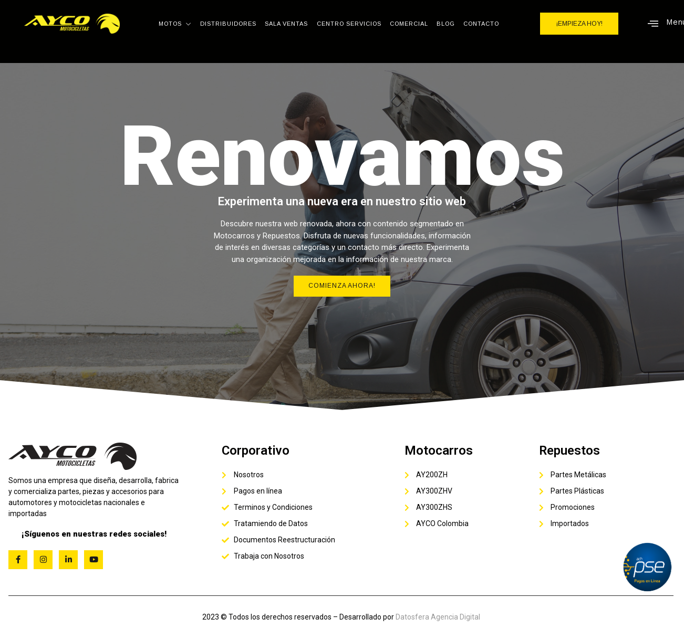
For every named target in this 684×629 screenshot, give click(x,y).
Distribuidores (229, 23)
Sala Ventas (286, 23)
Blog (446, 23)
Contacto (481, 23)
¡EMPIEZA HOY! (579, 23)
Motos (175, 23)
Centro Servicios (349, 23)
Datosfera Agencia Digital (438, 617)
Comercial (409, 23)
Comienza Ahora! (342, 286)
